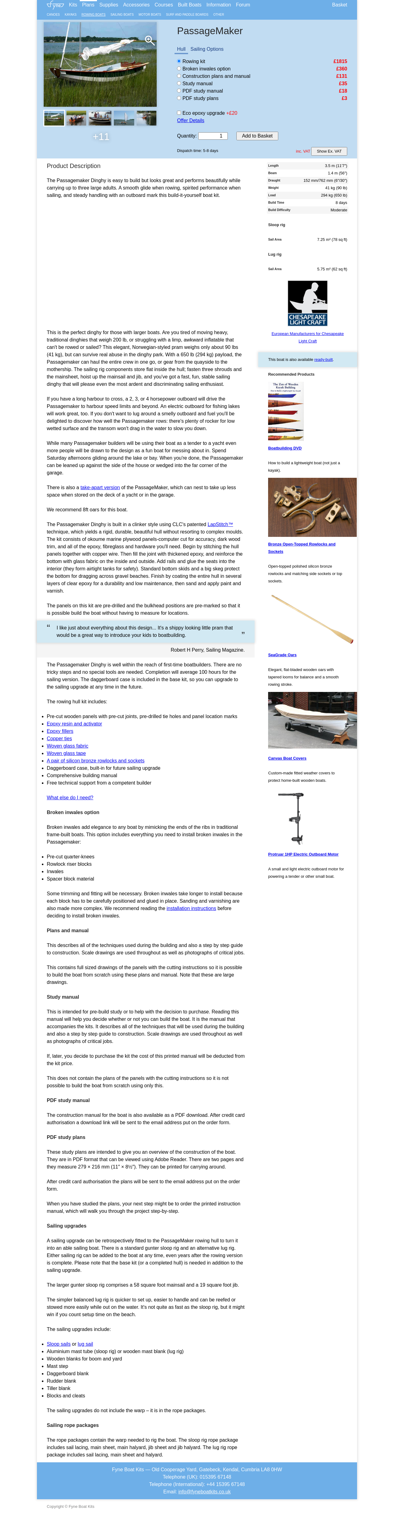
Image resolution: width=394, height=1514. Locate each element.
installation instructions (191, 908)
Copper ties (59, 738)
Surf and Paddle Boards (187, 14)
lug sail (85, 1344)
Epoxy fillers (60, 731)
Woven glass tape (66, 753)
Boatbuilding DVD (285, 448)
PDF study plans (198, 98)
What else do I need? (70, 797)
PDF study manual (200, 91)
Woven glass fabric (67, 746)
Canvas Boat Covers (287, 758)
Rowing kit (191, 61)
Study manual (194, 83)
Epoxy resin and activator (74, 723)
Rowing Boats (94, 14)
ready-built (323, 359)
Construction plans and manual (213, 76)
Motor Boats (150, 14)
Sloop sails (58, 1344)
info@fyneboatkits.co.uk (204, 1491)
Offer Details (190, 120)
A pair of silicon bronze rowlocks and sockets (95, 760)
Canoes (53, 14)
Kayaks (71, 14)
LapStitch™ (220, 524)
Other (218, 14)
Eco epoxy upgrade (201, 113)
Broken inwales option (204, 68)
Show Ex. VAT (329, 151)
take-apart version (100, 487)
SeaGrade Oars (282, 655)
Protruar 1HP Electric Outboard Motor (303, 854)
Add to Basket (257, 135)
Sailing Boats (122, 14)
